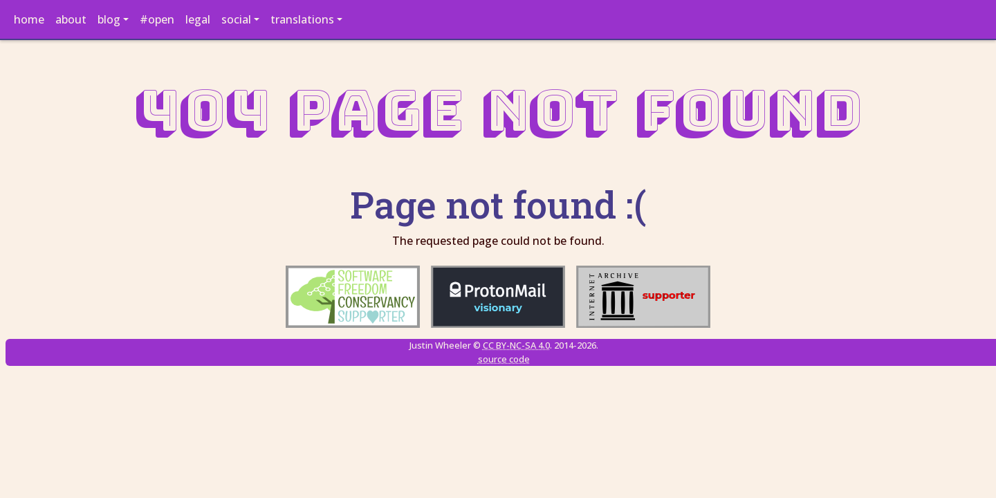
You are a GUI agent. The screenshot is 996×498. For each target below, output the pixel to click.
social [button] (236, 19)
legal (197, 19)
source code (504, 359)
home (29, 19)
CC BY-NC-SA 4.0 (516, 345)
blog (109, 19)
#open (157, 19)
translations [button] (302, 19)
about (70, 19)
